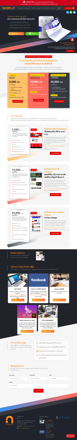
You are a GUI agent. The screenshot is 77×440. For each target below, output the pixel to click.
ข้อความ (11, 382)
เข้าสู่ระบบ (59, 8)
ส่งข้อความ (38, 391)
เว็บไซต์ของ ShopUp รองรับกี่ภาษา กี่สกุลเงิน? (49, 351)
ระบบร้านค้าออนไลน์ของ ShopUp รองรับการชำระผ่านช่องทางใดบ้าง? (51, 356)
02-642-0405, (25, 426)
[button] (34, 256)
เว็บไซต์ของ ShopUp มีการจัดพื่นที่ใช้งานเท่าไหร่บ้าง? (50, 347)
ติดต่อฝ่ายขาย (70, 51)
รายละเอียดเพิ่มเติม (17, 101)
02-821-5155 (32, 426)
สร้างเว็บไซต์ (70, 8)
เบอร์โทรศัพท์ (32, 375)
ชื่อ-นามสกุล (11, 375)
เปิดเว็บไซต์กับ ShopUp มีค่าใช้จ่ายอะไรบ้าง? (48, 343)
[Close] (74, 2)
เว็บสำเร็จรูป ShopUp (63, 417)
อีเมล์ (51, 375)
